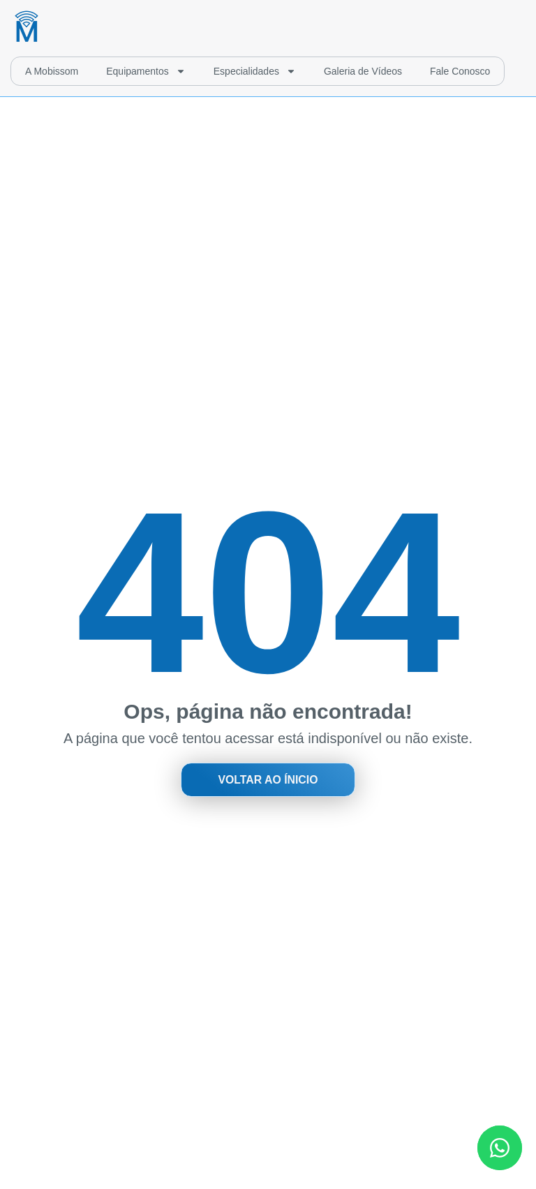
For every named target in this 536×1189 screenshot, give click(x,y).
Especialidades (255, 71)
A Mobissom (51, 71)
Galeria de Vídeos (363, 71)
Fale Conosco (460, 71)
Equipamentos (146, 71)
